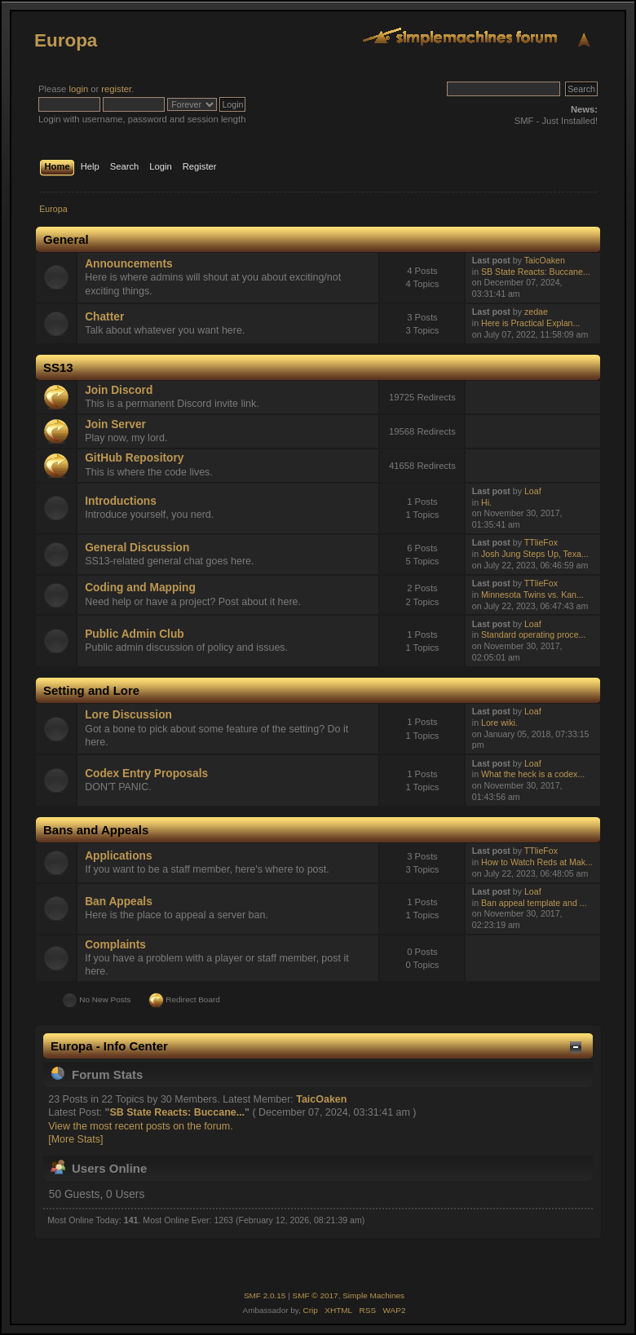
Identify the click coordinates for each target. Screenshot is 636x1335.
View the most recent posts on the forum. (140, 1126)
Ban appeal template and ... (534, 903)
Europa (65, 40)
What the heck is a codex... (533, 774)
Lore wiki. (499, 722)
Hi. (486, 502)
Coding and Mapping (140, 587)
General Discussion (137, 548)
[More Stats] (75, 1139)
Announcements (128, 264)
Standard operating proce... (533, 634)
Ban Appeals (118, 901)
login (78, 89)
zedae (536, 311)
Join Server (115, 424)
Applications (118, 856)
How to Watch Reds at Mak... (537, 862)
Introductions (121, 501)
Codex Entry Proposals (146, 773)
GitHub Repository (134, 458)
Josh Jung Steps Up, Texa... (535, 554)
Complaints (115, 945)
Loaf (532, 491)
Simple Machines (373, 1295)
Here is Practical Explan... (530, 323)
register (116, 89)
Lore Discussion (128, 715)
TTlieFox (541, 542)
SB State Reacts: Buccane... (535, 271)
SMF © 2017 (315, 1295)
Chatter (104, 317)
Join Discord (118, 390)
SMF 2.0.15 (265, 1295)
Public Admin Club (134, 634)
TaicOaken (544, 260)
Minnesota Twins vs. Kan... (532, 594)
